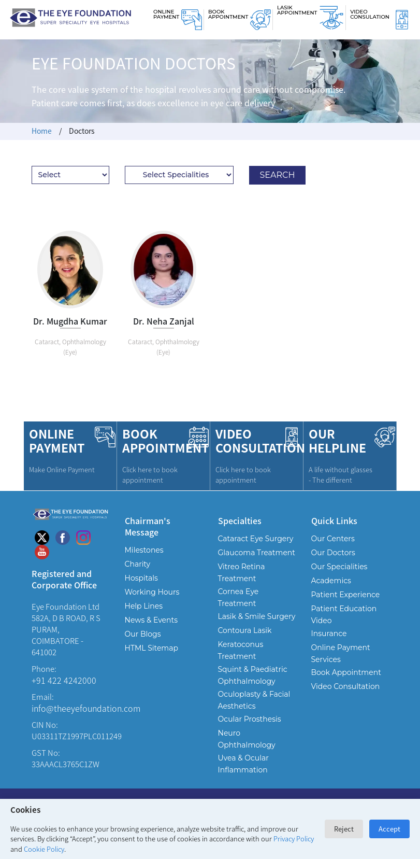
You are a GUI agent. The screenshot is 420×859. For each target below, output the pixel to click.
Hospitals (141, 578)
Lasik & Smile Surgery (257, 616)
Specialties (240, 520)
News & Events (151, 620)
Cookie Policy (44, 849)
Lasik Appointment (297, 10)
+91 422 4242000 (64, 680)
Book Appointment (228, 14)
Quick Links (334, 520)
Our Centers (333, 538)
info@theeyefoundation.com (86, 708)
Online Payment (166, 14)
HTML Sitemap (151, 648)
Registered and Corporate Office (64, 578)
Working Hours (152, 592)
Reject (344, 829)
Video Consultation (345, 686)
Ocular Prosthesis (249, 719)
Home (42, 130)
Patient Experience (345, 594)
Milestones (144, 550)
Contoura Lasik (245, 630)
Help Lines (144, 606)
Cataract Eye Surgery (256, 538)
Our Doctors (333, 552)
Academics (331, 580)
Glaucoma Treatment (257, 552)
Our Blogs (143, 634)
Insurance (329, 633)
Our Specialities (339, 566)
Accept (389, 829)
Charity (138, 564)
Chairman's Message (147, 526)
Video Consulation (369, 14)
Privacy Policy (293, 838)
